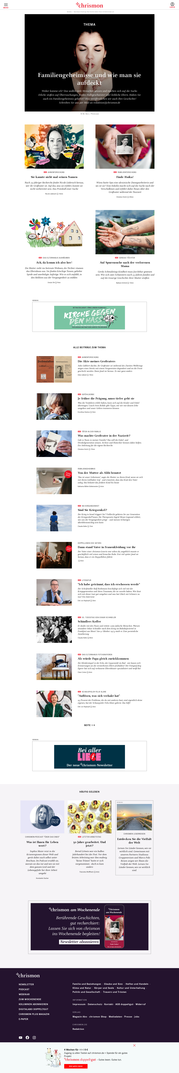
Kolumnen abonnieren (33, 1004)
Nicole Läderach (50, 194)
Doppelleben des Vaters (89, 543)
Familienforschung (127, 172)
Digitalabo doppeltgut (33, 1009)
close (134, 1045)
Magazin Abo (80, 1016)
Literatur (86, 580)
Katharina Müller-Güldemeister (88, 486)
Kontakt (108, 1004)
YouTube (20, 1037)
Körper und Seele (104, 988)
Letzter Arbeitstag (91, 837)
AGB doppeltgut (124, 1004)
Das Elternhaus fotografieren (97, 654)
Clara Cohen (82, 672)
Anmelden (172, 5)
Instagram (34, 1037)
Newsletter (26, 984)
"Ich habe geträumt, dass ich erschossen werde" (109, 584)
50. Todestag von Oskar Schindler (99, 617)
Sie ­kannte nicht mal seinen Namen (54, 177)
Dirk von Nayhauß (84, 601)
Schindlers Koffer (89, 622)
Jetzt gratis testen (76, 1066)
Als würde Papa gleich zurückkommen (103, 659)
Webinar (24, 994)
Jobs (136, 1016)
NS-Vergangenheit (90, 506)
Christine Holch (121, 197)
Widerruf (141, 1004)
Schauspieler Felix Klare (94, 692)
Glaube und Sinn (113, 984)
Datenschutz (95, 1004)
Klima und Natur (82, 988)
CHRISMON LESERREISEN (134, 834)
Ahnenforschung (56, 172)
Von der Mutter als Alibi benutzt (99, 473)
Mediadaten (115, 1016)
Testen (152, 5)
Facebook (27, 1037)
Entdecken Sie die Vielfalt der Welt (134, 841)
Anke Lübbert (82, 375)
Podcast (24, 989)
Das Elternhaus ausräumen (56, 258)
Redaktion (78, 1029)
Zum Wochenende (30, 999)
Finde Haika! (124, 177)
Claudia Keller (82, 526)
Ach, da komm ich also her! (54, 263)
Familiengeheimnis (86, 469)
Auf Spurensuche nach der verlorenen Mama (125, 264)
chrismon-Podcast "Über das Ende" (42, 837)
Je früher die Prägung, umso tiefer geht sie (106, 399)
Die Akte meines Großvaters (96, 361)
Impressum (79, 1004)
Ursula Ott (51, 283)
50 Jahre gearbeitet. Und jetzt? (89, 844)
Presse (128, 1016)
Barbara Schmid (121, 283)
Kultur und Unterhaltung (131, 988)
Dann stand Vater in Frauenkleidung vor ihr (107, 547)
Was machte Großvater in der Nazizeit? (104, 436)
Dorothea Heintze (84, 412)
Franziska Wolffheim (86, 872)
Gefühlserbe (88, 394)
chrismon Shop (98, 1016)
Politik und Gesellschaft (86, 992)
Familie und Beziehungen (87, 984)
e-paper (23, 1019)
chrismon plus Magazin (34, 1014)
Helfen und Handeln (137, 984)
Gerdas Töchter (127, 258)
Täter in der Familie (91, 431)
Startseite (69, 12)
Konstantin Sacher (42, 878)
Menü (5, 8)
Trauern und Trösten (115, 992)
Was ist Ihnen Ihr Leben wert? (42, 844)
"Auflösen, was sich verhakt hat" (99, 696)
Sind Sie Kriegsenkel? (92, 510)
